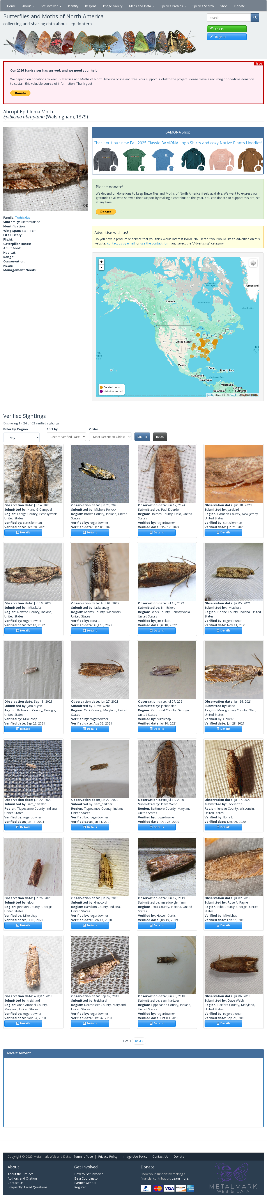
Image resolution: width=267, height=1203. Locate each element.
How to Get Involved (88, 1174)
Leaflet (210, 395)
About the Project (20, 1174)
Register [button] (218, 37)
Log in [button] (217, 29)
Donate (239, 6)
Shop (224, 6)
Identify (73, 6)
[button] (9, 169)
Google (233, 395)
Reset (160, 436)
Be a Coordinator (86, 1178)
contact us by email (121, 243)
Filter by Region (15, 429)
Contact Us (160, 1156)
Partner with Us (85, 1183)
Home (11, 6)
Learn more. (180, 1178)
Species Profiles (173, 6)
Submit (142, 436)
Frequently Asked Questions (27, 1187)
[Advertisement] (133, 1091)
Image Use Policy (135, 1156)
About (28, 6)
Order (93, 429)
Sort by (52, 429)
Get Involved (51, 6)
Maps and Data (141, 6)
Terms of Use (83, 1156)
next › (139, 1041)
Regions (90, 6)
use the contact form (155, 243)
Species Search (203, 6)
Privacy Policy (107, 1156)
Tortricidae (22, 217)
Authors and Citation (22, 1178)
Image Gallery (112, 6)
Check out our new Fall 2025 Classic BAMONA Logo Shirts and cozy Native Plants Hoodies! (178, 142)
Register (80, 1187)
